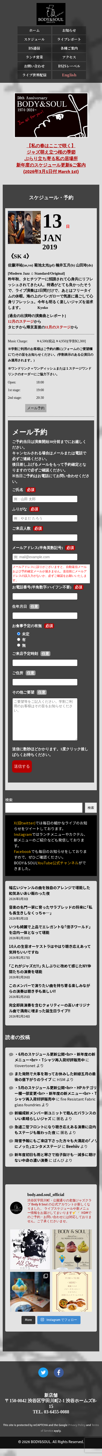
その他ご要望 (23, 692)
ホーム (34, 30)
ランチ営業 (34, 57)
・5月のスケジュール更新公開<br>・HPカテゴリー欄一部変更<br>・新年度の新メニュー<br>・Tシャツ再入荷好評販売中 (56, 1100)
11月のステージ (58, 327)
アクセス (69, 57)
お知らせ (69, 30)
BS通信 (34, 48)
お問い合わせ (34, 65)
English (69, 74)
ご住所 (17, 673)
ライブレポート (69, 39)
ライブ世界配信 (34, 74)
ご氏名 (17, 490)
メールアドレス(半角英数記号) (37, 548)
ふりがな (19, 509)
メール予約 (35, 408)
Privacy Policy (76, 1432)
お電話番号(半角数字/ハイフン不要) (41, 587)
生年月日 (19, 607)
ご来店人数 (21, 528)
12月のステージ (21, 321)
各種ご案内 (69, 48)
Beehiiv (73, 1153)
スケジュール (34, 39)
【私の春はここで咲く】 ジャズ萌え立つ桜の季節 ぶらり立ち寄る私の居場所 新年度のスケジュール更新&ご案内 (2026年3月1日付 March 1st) (51, 158)
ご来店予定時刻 (25, 654)
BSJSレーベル (69, 65)
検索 (9, 807)
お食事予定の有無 (27, 626)
